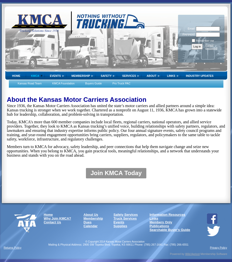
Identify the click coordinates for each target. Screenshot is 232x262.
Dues (88, 222)
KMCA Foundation (63, 83)
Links (171, 75)
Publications (159, 226)
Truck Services (125, 218)
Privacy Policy (218, 247)
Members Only (161, 222)
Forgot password (211, 47)
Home (16, 75)
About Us (91, 215)
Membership (81, 75)
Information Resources (167, 215)
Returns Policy (12, 247)
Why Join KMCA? (57, 218)
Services (129, 75)
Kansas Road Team (30, 83)
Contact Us (52, 222)
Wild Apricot (192, 253)
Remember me (205, 40)
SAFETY (106, 75)
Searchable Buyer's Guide (170, 230)
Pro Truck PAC (121, 83)
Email (190, 28)
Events (55, 75)
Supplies (120, 226)
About (151, 75)
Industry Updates (200, 75)
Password (188, 34)
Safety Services (125, 215)
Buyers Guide (93, 83)
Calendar (91, 226)
